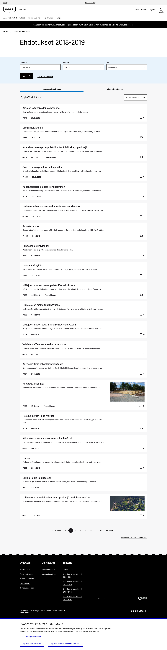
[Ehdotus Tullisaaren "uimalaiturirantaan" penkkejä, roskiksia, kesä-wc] (83, 506)
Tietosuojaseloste (27, 588)
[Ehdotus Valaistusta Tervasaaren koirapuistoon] (83, 349)
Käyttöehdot (25, 583)
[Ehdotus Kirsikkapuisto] (83, 231)
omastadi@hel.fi (48, 569)
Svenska (144, 9)
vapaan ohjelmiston (122, 599)
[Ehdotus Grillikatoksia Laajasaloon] (83, 482)
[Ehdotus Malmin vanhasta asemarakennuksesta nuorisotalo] (83, 211)
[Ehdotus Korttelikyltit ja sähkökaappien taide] (83, 368)
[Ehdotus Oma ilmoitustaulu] (83, 132)
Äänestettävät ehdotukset (14, 18)
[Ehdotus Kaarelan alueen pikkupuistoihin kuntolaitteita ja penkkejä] (83, 152)
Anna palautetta (91, 2)
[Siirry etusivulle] (15, 10)
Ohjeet (59, 18)
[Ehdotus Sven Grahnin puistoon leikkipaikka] (83, 171)
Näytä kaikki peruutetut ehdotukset (134, 537)
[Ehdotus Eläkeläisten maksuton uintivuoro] (83, 309)
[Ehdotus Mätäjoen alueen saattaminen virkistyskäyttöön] (83, 329)
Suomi (137, 9)
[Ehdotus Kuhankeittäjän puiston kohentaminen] (83, 191)
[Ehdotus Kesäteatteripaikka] (83, 395)
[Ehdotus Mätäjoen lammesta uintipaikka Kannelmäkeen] (83, 290)
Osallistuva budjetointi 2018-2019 (72, 597)
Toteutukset (68, 569)
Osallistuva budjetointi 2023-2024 (72, 583)
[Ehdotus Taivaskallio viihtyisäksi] (83, 250)
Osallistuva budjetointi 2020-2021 (72, 590)
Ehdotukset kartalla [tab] (115, 89)
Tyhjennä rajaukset (45, 76)
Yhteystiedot (25, 569)
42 (101, 530)
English (152, 9)
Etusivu (6, 32)
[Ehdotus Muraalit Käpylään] (83, 270)
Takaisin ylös (138, 611)
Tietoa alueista (34, 18)
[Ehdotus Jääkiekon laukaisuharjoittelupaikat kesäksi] (83, 443)
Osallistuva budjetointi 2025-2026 (72, 575)
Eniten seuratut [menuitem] (132, 97)
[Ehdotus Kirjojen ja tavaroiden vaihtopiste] (83, 112)
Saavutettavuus (26, 574)
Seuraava (109, 530)
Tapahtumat (48, 18)
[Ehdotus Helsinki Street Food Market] (83, 422)
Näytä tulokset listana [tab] (52, 89)
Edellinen (58, 530)
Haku (27, 76)
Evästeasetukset (59, 611)
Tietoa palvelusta (27, 578)
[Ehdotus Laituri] (83, 463)
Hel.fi (5, 2)
